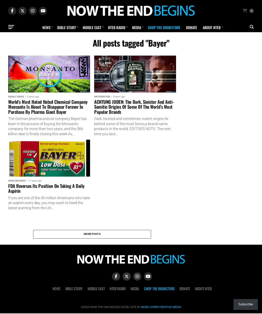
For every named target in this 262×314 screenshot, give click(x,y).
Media (136, 27)
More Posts (92, 234)
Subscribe (245, 304)
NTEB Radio (116, 27)
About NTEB (212, 27)
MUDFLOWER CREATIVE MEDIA (161, 307)
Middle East (92, 27)
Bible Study (66, 27)
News (46, 27)
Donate (191, 27)
